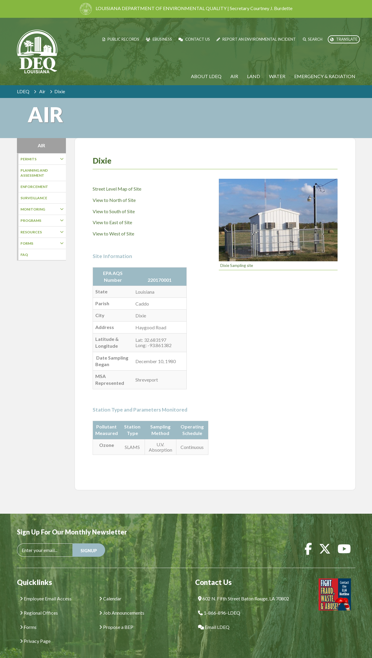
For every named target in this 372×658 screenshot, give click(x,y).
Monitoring (42, 209)
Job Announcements (121, 604)
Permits (42, 159)
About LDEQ (206, 76)
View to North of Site (114, 191)
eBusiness (159, 39)
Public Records (120, 39)
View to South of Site (114, 202)
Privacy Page (35, 632)
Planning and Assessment (34, 173)
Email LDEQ (213, 618)
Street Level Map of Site (117, 180)
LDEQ (23, 91)
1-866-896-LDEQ (219, 604)
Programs (42, 220)
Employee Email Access (46, 589)
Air (234, 76)
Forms (42, 243)
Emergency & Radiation (324, 76)
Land (253, 76)
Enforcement (34, 186)
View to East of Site (112, 213)
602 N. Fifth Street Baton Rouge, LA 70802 (243, 589)
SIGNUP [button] (88, 541)
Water (277, 76)
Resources (42, 232)
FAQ (24, 254)
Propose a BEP (116, 618)
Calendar (110, 589)
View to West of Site (113, 224)
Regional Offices (39, 604)
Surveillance (33, 198)
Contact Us (194, 39)
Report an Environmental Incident (256, 39)
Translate (343, 39)
